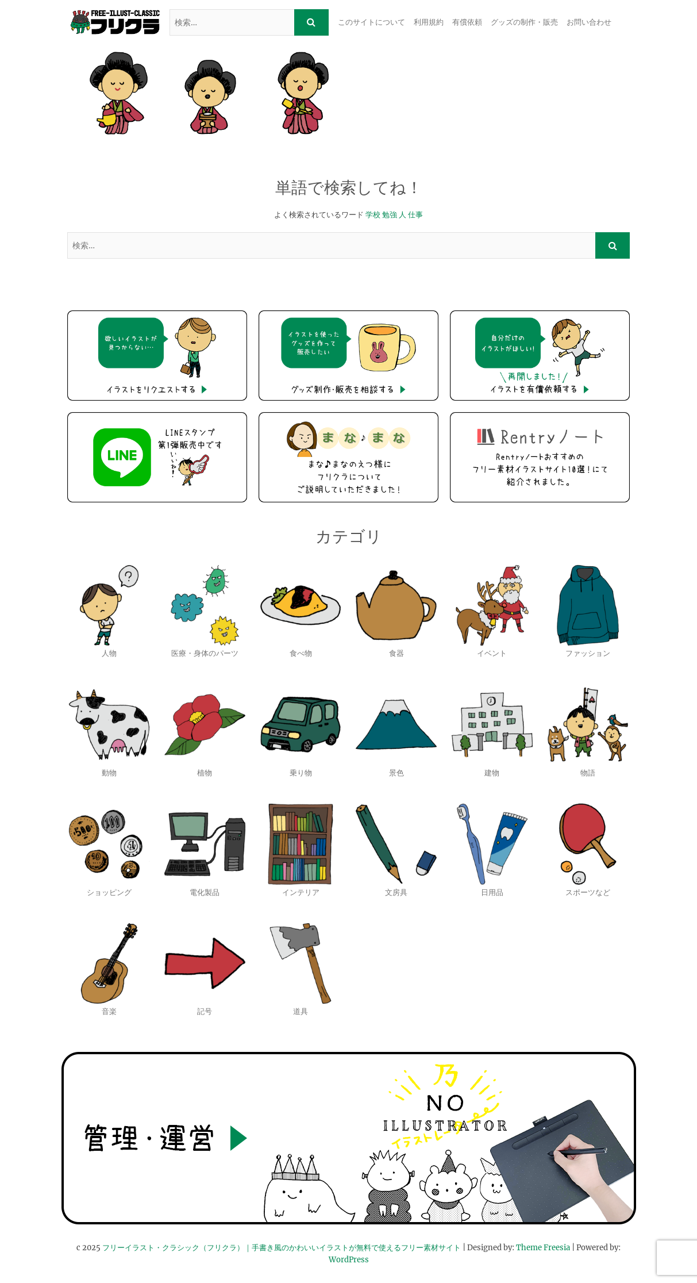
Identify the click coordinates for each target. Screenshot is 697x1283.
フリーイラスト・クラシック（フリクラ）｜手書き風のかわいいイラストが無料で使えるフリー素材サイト (281, 1248)
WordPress (349, 1260)
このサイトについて (371, 22)
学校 (372, 215)
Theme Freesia (543, 1248)
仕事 (415, 215)
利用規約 (429, 22)
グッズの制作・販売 (524, 22)
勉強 (389, 215)
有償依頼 (467, 22)
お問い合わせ (589, 22)
